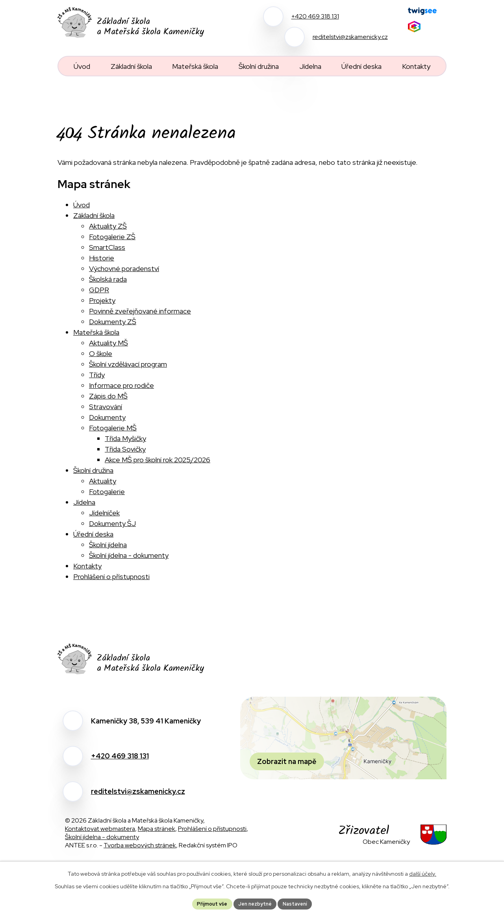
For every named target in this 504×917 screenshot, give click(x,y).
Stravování (105, 406)
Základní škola (94, 215)
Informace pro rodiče (121, 385)
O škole (100, 353)
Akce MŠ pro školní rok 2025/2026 (157, 459)
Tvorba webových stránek (140, 845)
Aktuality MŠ (108, 342)
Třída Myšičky (125, 438)
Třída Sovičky (125, 449)
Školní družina (93, 470)
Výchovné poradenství (124, 268)
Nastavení (299, 902)
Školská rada (108, 279)
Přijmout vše (207, 902)
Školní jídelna (108, 544)
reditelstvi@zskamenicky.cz (138, 791)
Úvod (81, 204)
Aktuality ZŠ (108, 226)
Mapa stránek (156, 829)
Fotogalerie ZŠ (112, 236)
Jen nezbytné (254, 902)
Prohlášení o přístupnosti (111, 576)
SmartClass (107, 247)
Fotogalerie (107, 491)
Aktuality (102, 480)
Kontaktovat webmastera (100, 829)
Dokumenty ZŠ (112, 321)
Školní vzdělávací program (128, 364)
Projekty (102, 300)
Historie (101, 257)
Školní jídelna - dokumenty (129, 555)
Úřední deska (93, 534)
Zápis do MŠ (108, 395)
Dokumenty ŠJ (112, 523)
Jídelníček (104, 512)
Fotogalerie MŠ (113, 427)
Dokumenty (107, 417)
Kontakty (87, 565)
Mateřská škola (96, 332)
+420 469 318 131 (120, 755)
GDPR (99, 289)
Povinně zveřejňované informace (140, 311)
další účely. (422, 872)
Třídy (97, 374)
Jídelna (84, 502)
